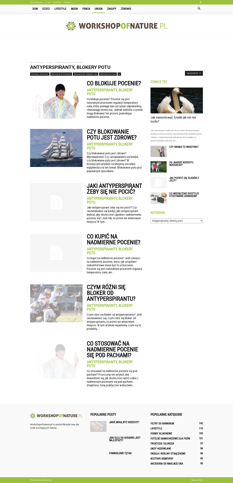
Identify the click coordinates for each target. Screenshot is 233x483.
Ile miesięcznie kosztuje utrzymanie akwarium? (184, 195)
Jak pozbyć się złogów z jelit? (184, 179)
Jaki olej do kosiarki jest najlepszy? (124, 439)
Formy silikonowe (161, 433)
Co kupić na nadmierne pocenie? (113, 239)
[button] (199, 9)
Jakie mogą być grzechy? (124, 422)
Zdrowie (126, 8)
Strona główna (36, 2)
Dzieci (46, 8)
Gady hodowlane (160, 448)
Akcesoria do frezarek (61, 74)
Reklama (57, 2)
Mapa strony (197, 480)
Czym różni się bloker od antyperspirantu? (111, 293)
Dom (35, 8)
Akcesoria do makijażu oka (85, 74)
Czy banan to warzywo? (183, 146)
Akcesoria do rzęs (108, 74)
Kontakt (67, 2)
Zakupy (111, 8)
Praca (86, 8)
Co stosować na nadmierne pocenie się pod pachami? (112, 349)
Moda (74, 8)
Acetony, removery (39, 74)
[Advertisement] (116, 50)
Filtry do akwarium (162, 423)
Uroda (98, 8)
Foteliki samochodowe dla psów (170, 438)
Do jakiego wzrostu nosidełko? (181, 164)
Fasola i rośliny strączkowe (167, 453)
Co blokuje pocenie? (114, 83)
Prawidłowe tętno (120, 453)
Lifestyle (60, 8)
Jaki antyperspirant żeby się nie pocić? (114, 189)
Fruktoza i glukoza (162, 443)
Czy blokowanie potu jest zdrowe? (112, 134)
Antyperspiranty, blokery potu (110, 92)
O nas (47, 2)
